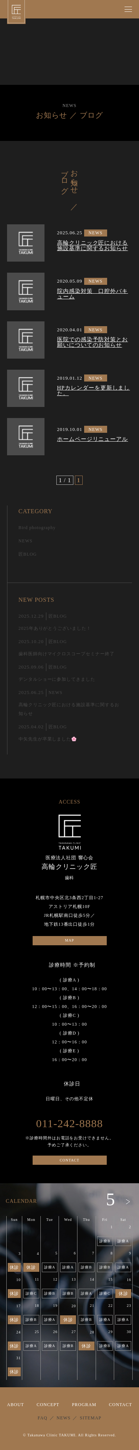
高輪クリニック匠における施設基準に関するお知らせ (92, 245)
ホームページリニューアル (92, 439)
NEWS (96, 232)
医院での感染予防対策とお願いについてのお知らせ (92, 342)
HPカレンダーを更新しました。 (93, 390)
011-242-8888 (69, 1123)
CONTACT (69, 1160)
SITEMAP (90, 1417)
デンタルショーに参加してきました (57, 679)
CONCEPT (48, 1404)
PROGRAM (84, 1404)
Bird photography (37, 527)
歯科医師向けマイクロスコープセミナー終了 (67, 653)
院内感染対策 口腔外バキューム (92, 294)
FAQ (42, 1417)
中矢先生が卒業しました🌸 (48, 739)
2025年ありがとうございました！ (55, 628)
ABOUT (15, 1404)
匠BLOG (28, 554)
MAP (69, 940)
